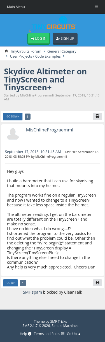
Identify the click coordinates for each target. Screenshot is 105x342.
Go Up (10, 283)
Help (25, 334)
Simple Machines (65, 325)
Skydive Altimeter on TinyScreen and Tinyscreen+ (45, 79)
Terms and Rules (49, 334)
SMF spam (32, 292)
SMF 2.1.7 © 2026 (36, 325)
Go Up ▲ (74, 334)
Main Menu (16, 6)
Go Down (12, 117)
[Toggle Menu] (96, 7)
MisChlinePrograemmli (50, 130)
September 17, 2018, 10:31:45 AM (33, 151)
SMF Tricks (58, 321)
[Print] (97, 116)
